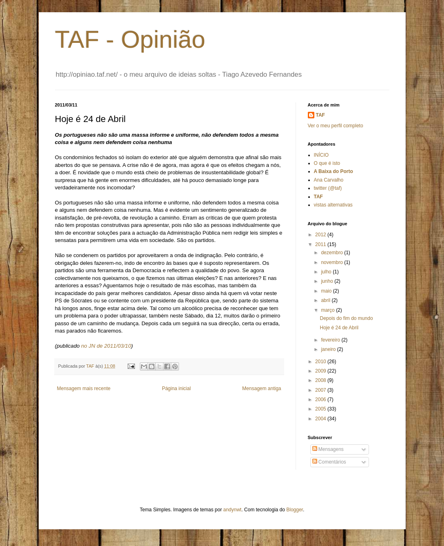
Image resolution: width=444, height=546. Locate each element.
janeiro (329, 349)
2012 (321, 234)
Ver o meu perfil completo (335, 126)
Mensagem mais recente (83, 388)
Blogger (294, 510)
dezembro (332, 252)
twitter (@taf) (328, 188)
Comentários (329, 462)
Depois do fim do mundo (346, 318)
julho (327, 272)
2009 (321, 371)
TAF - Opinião (130, 39)
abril (326, 300)
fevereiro (331, 340)
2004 (321, 419)
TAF (320, 115)
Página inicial (176, 388)
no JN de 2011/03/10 (106, 346)
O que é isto (327, 163)
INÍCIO (321, 155)
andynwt (232, 510)
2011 (321, 244)
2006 (321, 399)
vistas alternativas (333, 205)
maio (327, 291)
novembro (332, 262)
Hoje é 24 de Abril (339, 328)
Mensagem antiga (261, 388)
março (328, 310)
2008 (321, 380)
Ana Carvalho (329, 180)
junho (327, 281)
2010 (321, 361)
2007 (321, 390)
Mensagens (328, 449)
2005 (321, 409)
